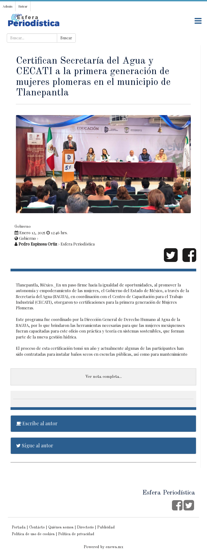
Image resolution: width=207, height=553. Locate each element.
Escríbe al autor (36, 423)
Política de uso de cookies (33, 534)
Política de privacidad (76, 534)
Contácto (37, 527)
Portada (19, 527)
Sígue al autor (34, 445)
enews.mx (114, 547)
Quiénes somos (61, 527)
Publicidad (106, 527)
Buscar (66, 37)
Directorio (85, 527)
